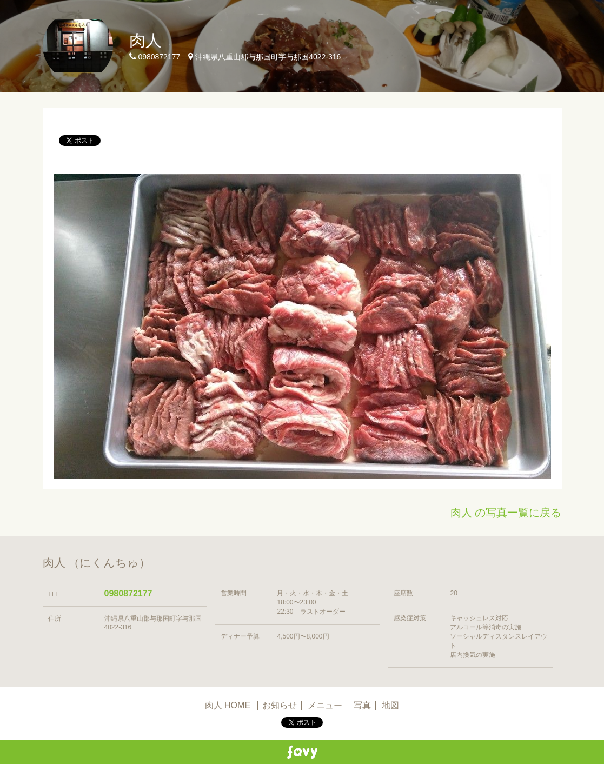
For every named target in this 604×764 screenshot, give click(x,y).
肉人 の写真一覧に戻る (506, 513)
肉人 (145, 40)
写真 (362, 705)
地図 (390, 705)
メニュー (325, 705)
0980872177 (128, 593)
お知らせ (279, 705)
